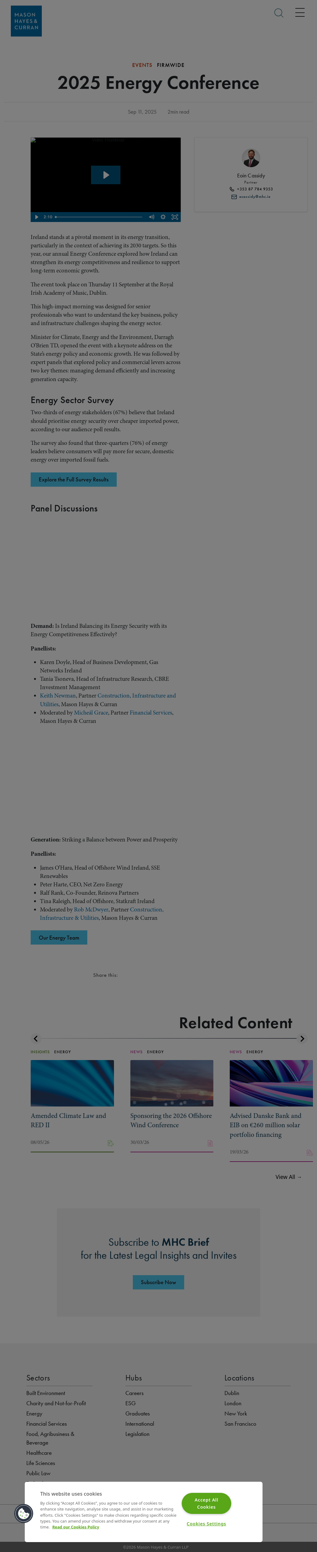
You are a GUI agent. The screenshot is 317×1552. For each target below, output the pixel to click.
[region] (144, 1512)
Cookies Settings (206, 1524)
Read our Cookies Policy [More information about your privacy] (75, 1527)
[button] (24, 1514)
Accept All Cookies (206, 1503)
